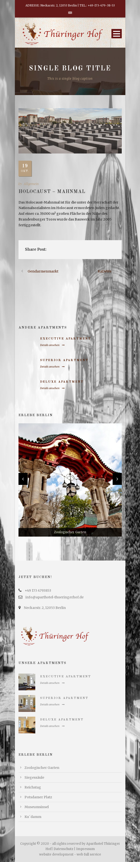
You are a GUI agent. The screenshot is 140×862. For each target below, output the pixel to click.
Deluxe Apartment (62, 381)
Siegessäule (34, 777)
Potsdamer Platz (38, 797)
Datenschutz (63, 849)
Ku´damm (32, 817)
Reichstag (32, 787)
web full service (89, 854)
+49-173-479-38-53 (101, 5)
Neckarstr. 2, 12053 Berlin (45, 608)
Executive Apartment (65, 338)
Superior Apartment (64, 360)
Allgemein (31, 184)
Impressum (85, 849)
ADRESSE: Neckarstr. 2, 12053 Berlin (51, 5)
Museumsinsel (36, 807)
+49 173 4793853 (38, 590)
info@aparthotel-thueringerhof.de (54, 597)
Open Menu (116, 33)
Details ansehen (52, 345)
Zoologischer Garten (41, 768)
